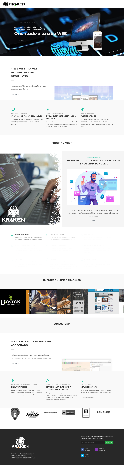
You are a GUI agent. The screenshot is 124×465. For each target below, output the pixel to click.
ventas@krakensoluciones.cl (23, 457)
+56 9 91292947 (21, 455)
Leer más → (15, 94)
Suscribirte (109, 442)
